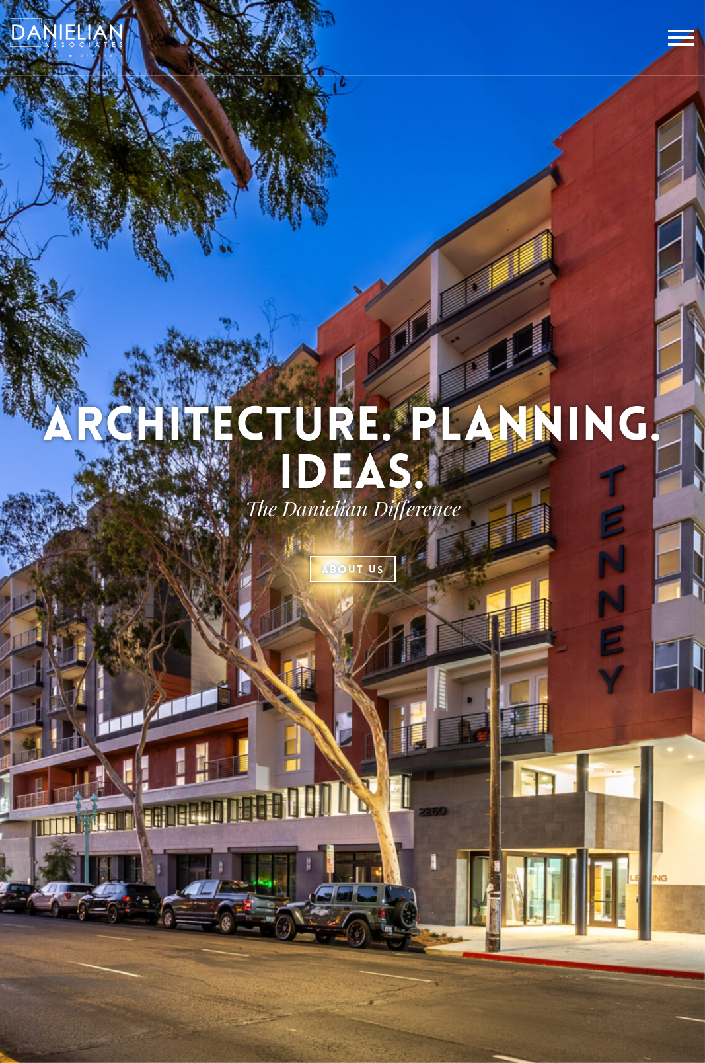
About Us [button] (353, 570)
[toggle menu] (681, 38)
